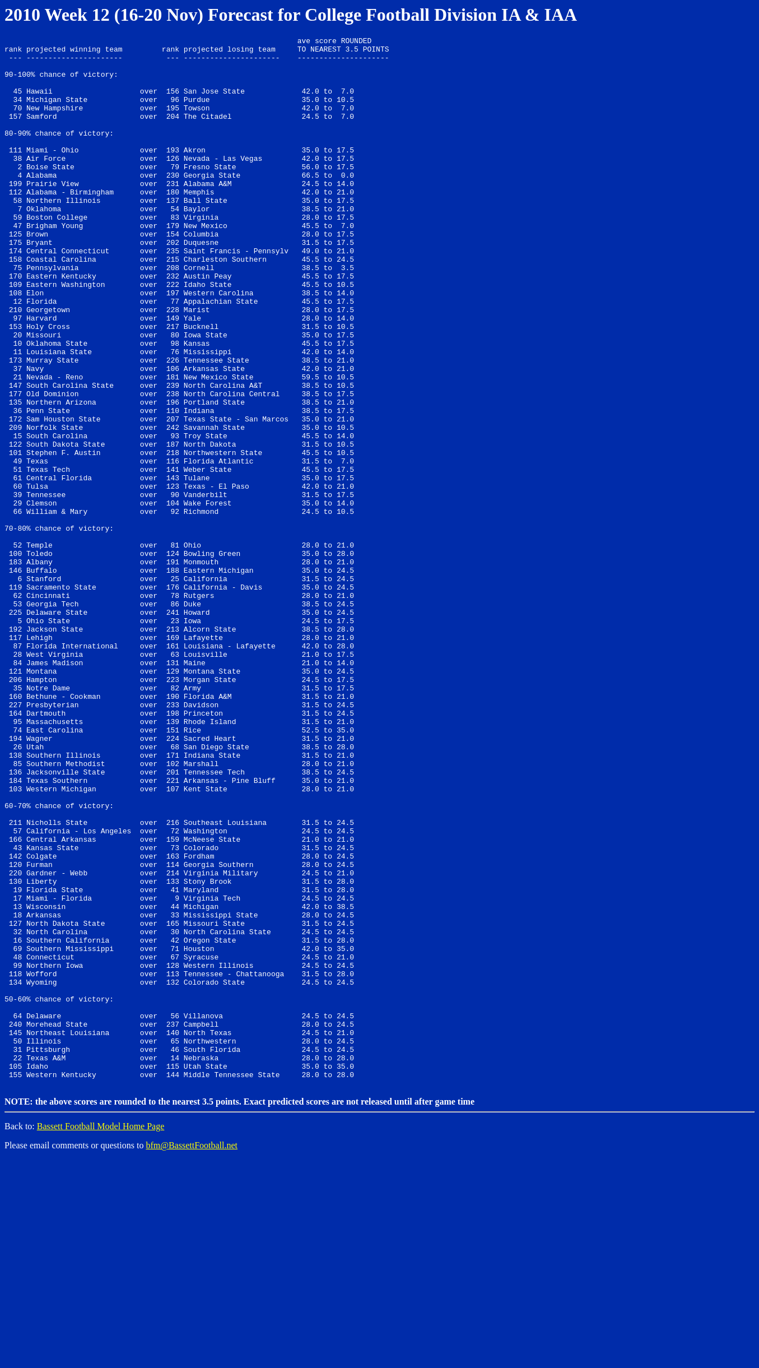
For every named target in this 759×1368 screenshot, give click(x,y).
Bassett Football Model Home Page (101, 1334)
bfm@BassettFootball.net (192, 1353)
